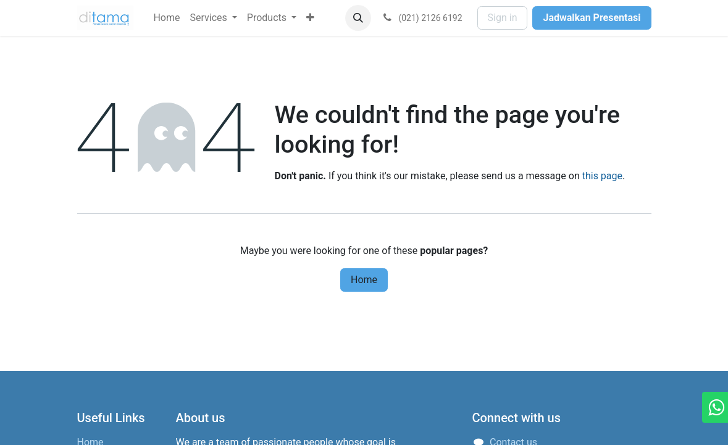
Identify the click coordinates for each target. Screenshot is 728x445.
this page (602, 176)
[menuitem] (166, 18)
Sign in (502, 17)
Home (364, 280)
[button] (358, 18)
